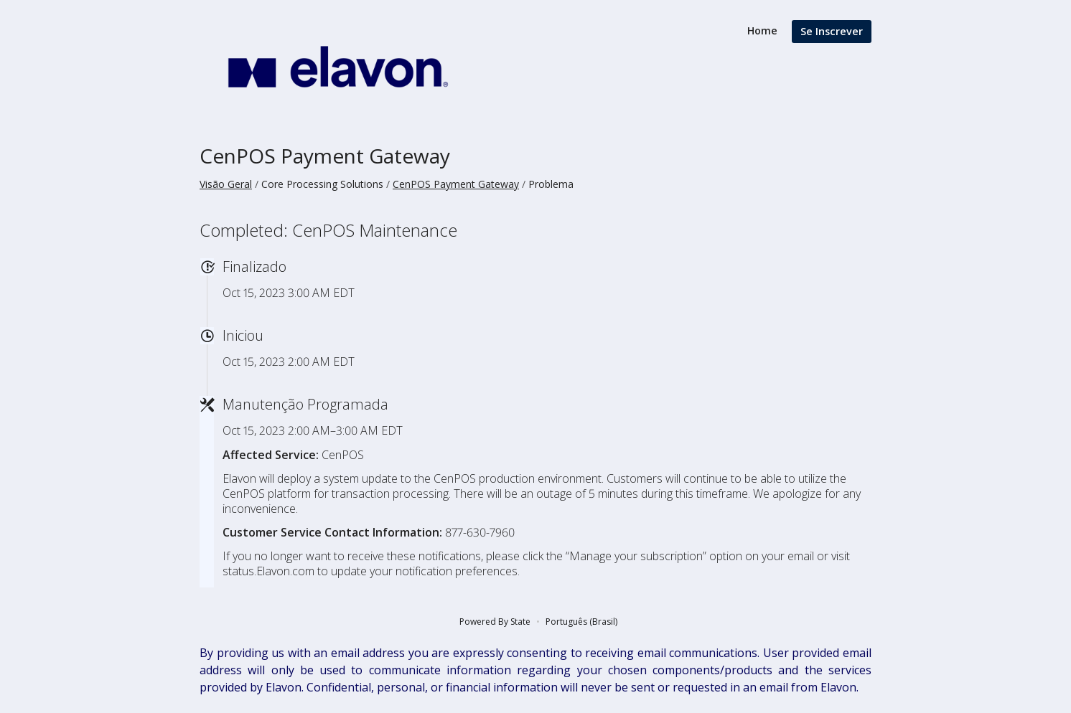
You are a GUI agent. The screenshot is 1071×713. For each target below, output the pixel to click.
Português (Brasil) (581, 621)
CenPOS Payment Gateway (325, 155)
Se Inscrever (831, 31)
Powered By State (494, 621)
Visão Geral (226, 184)
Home (762, 30)
